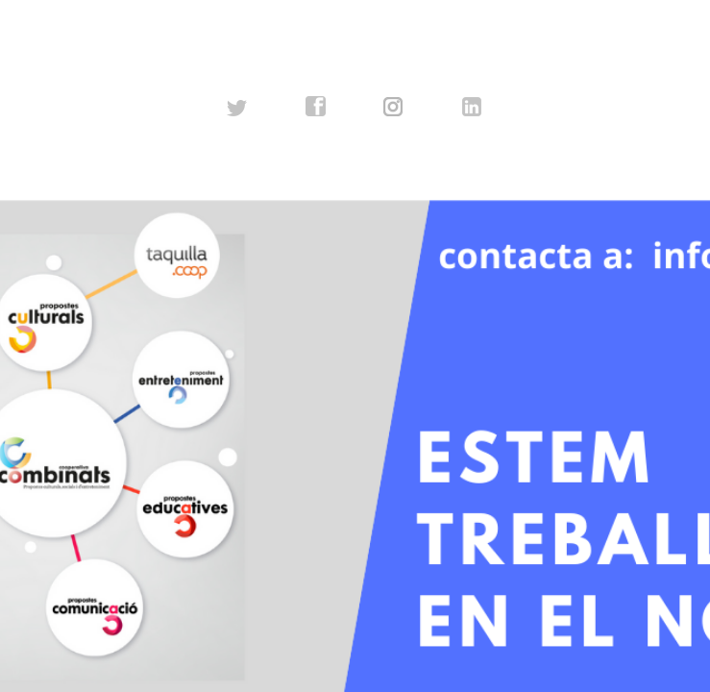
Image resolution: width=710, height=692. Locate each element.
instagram (393, 106)
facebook (316, 106)
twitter (237, 106)
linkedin (472, 106)
